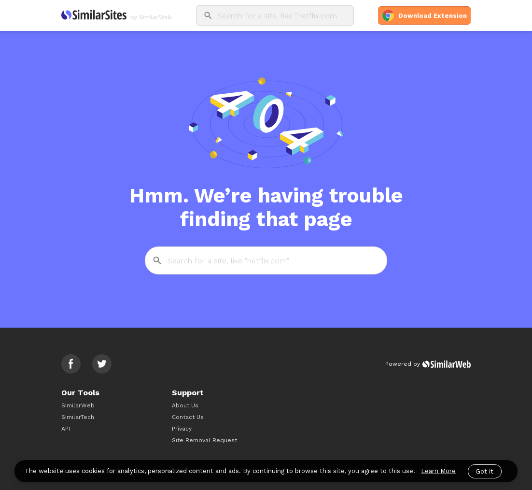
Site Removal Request (204, 440)
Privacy (182, 428)
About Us (185, 405)
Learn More (438, 471)
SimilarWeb (78, 405)
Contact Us (188, 417)
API (65, 428)
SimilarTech (77, 417)
